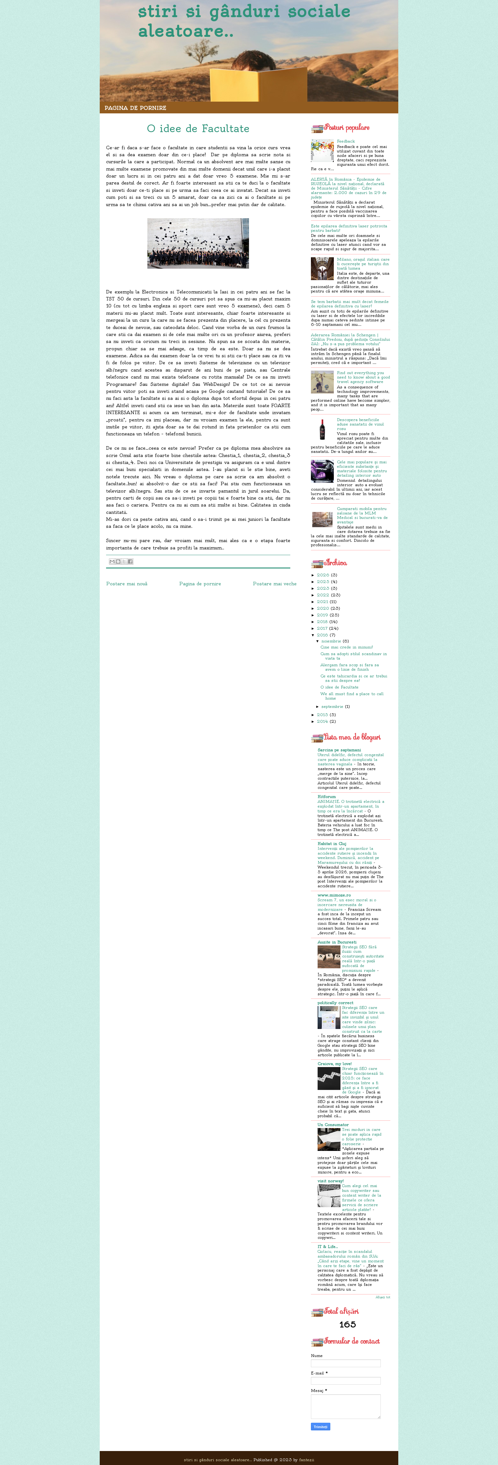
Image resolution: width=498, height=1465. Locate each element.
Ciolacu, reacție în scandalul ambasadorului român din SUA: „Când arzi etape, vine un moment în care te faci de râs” (351, 1258)
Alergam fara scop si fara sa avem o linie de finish (349, 667)
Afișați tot (383, 1297)
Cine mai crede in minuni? (346, 647)
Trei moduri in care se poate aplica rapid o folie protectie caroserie (361, 1136)
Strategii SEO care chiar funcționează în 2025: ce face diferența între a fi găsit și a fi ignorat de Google (362, 1080)
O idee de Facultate (339, 687)
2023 (323, 588)
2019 (322, 615)
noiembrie (331, 641)
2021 (322, 601)
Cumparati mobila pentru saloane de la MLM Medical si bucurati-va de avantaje (362, 515)
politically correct (335, 1002)
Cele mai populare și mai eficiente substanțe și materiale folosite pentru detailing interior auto (362, 469)
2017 (322, 628)
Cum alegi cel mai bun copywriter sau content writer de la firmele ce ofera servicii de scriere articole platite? (361, 1198)
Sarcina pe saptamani (339, 750)
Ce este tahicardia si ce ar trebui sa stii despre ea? (353, 678)
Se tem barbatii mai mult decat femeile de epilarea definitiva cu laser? (350, 303)
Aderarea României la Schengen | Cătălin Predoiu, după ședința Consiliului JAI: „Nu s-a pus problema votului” (350, 339)
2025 (323, 581)
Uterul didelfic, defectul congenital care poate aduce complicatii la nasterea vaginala (351, 760)
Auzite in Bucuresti (337, 942)
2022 (323, 595)
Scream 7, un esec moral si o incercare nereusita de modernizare (347, 905)
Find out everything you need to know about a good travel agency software (363, 377)
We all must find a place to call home (352, 696)
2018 (322, 621)
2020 (323, 608)
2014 (322, 721)
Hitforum (327, 796)
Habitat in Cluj (332, 843)
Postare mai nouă (126, 584)
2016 (322, 635)
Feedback (346, 141)
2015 (322, 714)
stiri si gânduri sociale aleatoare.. (244, 21)
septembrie (332, 706)
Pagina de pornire (135, 108)
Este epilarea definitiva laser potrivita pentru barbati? (349, 228)
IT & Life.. (328, 1246)
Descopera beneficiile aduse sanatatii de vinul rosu (360, 424)
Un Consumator (333, 1124)
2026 (323, 575)
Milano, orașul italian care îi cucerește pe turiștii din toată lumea (363, 264)
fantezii (306, 1459)
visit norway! (331, 1181)
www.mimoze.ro (334, 895)
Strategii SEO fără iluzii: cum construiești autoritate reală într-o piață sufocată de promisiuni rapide (363, 959)
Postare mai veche (275, 584)
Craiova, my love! (335, 1063)
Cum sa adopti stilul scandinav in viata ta (353, 656)
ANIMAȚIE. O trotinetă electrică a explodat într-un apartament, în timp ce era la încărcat (351, 806)
